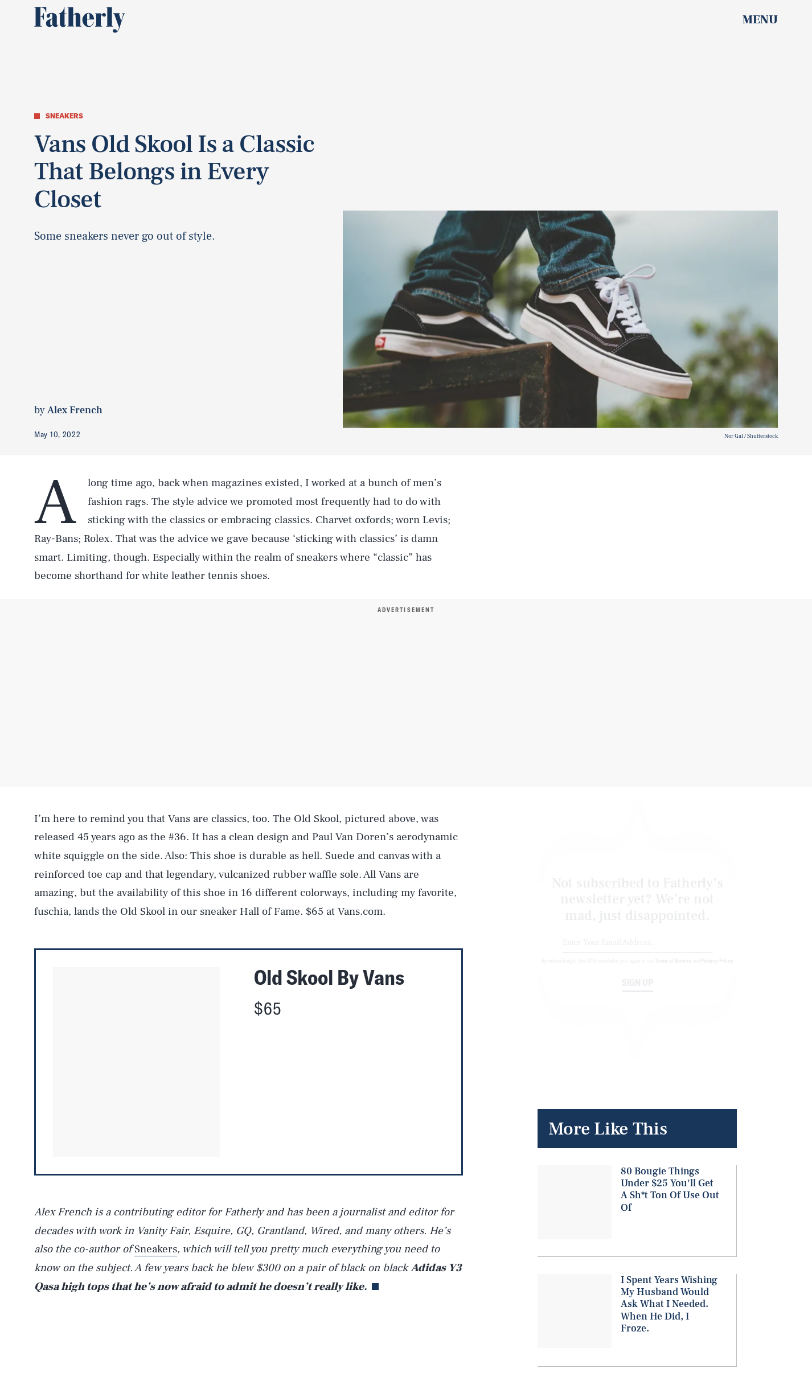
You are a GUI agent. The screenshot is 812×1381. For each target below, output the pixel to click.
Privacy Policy (717, 970)
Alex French (74, 410)
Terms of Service (673, 970)
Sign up (637, 992)
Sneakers (155, 1249)
